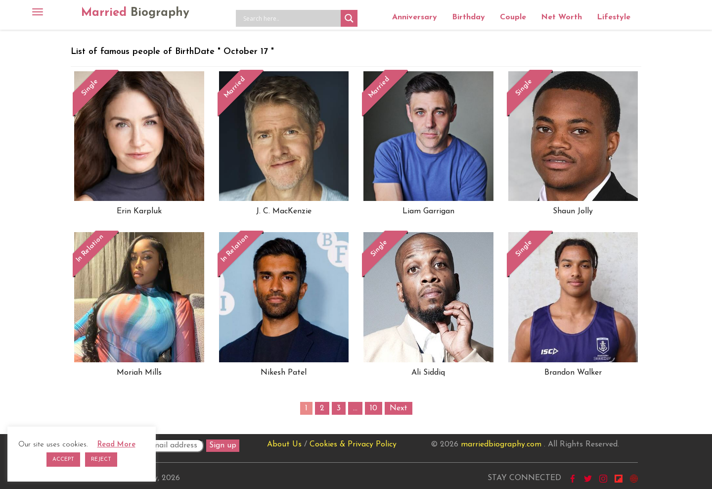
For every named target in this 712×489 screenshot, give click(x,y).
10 (373, 408)
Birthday (468, 17)
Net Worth (561, 17)
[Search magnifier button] (349, 18)
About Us (284, 444)
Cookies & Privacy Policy (353, 444)
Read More (116, 444)
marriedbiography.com (501, 444)
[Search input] (290, 18)
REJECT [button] (101, 459)
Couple (513, 17)
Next (398, 408)
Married (135, 13)
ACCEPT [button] (63, 459)
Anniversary (414, 17)
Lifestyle (613, 17)
